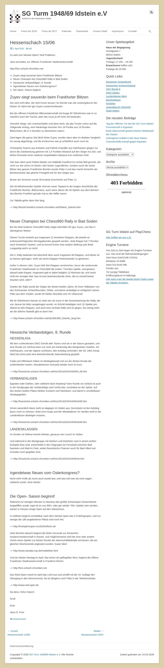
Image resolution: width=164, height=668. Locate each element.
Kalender (66, 31)
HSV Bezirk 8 (113, 89)
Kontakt (132, 31)
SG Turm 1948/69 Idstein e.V (64, 13)
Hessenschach (19, 619)
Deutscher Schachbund (118, 81)
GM (30, 48)
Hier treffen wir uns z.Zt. (118, 237)
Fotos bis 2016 (29, 31)
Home (13, 31)
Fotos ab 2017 (49, 31)
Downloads (82, 31)
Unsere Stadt (100, 31)
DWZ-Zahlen (113, 92)
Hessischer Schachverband (120, 85)
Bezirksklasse (113, 100)
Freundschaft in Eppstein (119, 127)
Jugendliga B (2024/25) (118, 107)
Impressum (118, 31)
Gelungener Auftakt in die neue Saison (126, 138)
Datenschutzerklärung (21, 646)
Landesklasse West (116, 96)
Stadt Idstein (112, 110)
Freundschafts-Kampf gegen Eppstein (126, 141)
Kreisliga (110, 103)
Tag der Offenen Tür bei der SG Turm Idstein (129, 123)
